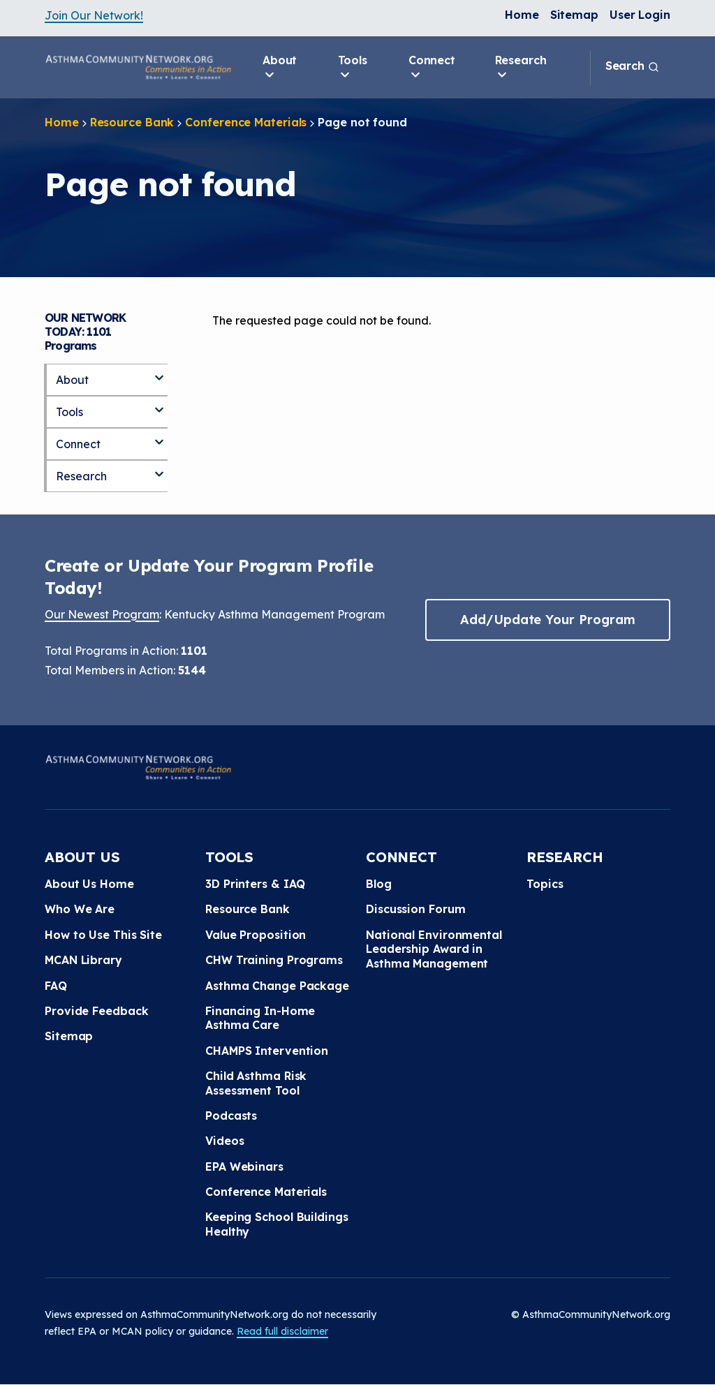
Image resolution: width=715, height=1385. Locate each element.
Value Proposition (255, 935)
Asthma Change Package (277, 986)
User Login (640, 15)
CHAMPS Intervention (266, 1051)
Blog (379, 884)
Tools (353, 67)
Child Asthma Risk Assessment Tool (256, 1083)
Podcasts (231, 1116)
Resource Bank (132, 122)
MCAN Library (83, 960)
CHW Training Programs (274, 960)
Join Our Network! (94, 15)
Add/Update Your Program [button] (547, 620)
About (280, 67)
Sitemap (574, 15)
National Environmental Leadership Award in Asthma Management (434, 949)
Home (522, 15)
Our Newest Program (102, 614)
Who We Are (80, 909)
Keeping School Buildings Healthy (276, 1224)
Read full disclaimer (282, 1331)
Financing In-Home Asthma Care (260, 1018)
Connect (431, 67)
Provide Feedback (96, 1011)
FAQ (56, 986)
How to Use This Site (103, 935)
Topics (544, 884)
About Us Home (89, 884)
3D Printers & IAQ (255, 884)
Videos (224, 1141)
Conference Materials (246, 122)
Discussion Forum (415, 909)
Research (521, 67)
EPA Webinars (244, 1166)
